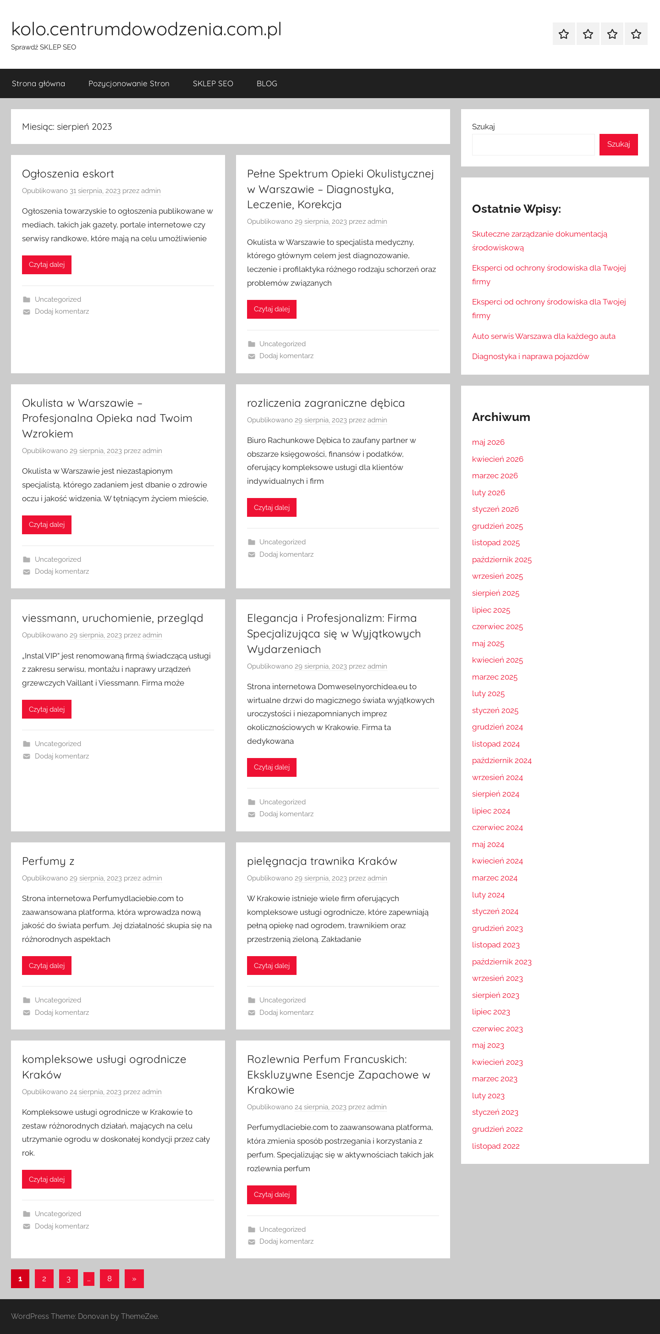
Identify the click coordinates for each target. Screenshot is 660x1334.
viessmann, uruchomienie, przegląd (113, 618)
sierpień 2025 (495, 593)
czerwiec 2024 (497, 827)
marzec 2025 (494, 676)
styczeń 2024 (495, 911)
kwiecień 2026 (497, 459)
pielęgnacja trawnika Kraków (322, 861)
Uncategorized (58, 299)
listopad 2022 (496, 1146)
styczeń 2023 (495, 1112)
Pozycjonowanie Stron (129, 83)
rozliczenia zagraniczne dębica (326, 403)
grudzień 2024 (497, 726)
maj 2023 (488, 1045)
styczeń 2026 (495, 509)
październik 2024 (502, 760)
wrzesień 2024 (497, 777)
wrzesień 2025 (497, 576)
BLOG (267, 83)
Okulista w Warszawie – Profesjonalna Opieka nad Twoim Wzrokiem (107, 418)
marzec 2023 (494, 1078)
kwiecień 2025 (497, 659)
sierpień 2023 (495, 995)
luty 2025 (488, 693)
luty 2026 (488, 492)
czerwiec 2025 (497, 626)
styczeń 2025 (495, 710)
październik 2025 (502, 559)
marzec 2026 (495, 475)
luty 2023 (488, 1095)
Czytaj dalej (47, 264)
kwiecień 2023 (497, 1062)
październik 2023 (502, 961)
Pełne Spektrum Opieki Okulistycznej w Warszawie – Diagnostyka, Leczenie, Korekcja (340, 188)
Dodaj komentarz (62, 311)
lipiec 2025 (491, 609)
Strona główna (38, 83)
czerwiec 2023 (497, 1028)
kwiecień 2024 (497, 860)
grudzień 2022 (497, 1129)
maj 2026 (488, 442)
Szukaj (483, 126)
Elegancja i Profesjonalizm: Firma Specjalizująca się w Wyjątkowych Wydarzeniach (334, 633)
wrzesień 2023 (497, 978)
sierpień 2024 (495, 793)
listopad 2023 (496, 944)
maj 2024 (488, 844)
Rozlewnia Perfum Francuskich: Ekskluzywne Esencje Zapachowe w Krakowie (338, 1074)
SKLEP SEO (213, 83)
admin (151, 191)
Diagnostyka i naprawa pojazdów (530, 356)
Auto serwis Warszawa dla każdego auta (544, 336)
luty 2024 (488, 894)
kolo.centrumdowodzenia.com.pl (146, 28)
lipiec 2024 (491, 810)
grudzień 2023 (497, 928)
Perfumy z (48, 861)
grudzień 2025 (497, 526)
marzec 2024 (494, 877)
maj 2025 (488, 643)
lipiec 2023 (491, 1011)
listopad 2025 (496, 542)
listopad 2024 (496, 743)
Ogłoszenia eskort (68, 173)
